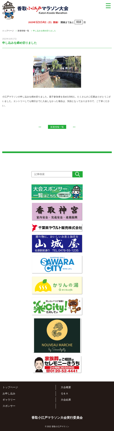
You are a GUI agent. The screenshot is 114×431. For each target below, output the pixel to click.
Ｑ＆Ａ (64, 393)
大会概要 (66, 387)
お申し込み (9, 393)
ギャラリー (9, 399)
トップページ (8, 31)
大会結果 (66, 399)
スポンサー (9, 406)
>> (74, 127)
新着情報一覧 (23, 31)
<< (40, 127)
